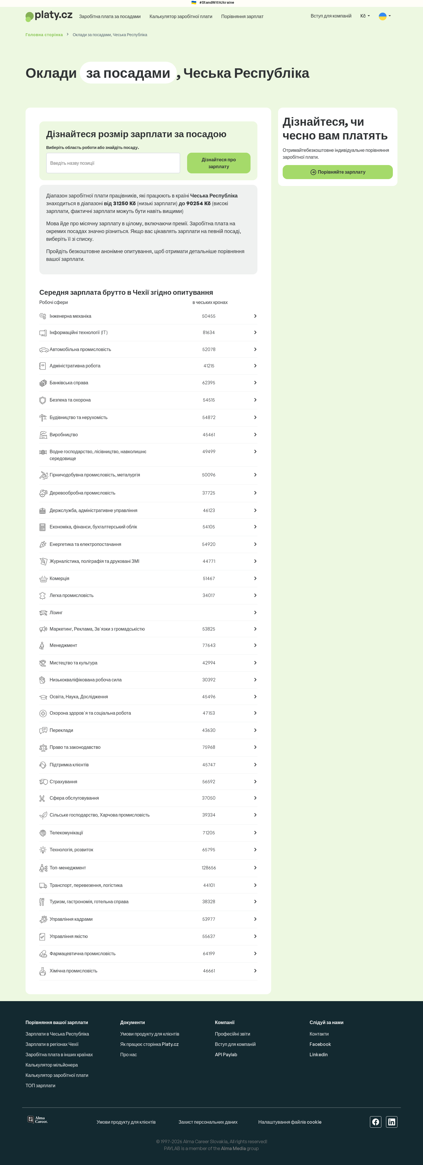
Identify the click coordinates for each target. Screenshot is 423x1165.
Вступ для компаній (331, 16)
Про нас (128, 1054)
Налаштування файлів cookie (289, 1122)
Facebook (320, 1044)
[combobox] (109, 163)
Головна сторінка (44, 34)
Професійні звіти (232, 1034)
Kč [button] (363, 16)
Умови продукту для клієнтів (149, 1034)
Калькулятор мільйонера (52, 1065)
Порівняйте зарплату (337, 172)
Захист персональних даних (208, 1122)
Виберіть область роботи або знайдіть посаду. (92, 147)
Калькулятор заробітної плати (181, 16)
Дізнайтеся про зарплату (219, 163)
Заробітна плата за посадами (110, 16)
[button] (385, 16)
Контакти (319, 1034)
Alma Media (233, 1148)
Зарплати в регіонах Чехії (52, 1044)
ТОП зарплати (40, 1085)
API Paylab (226, 1054)
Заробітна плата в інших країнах (59, 1054)
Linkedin (319, 1054)
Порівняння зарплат (242, 16)
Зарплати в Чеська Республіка (57, 1034)
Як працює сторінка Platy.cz (149, 1044)
